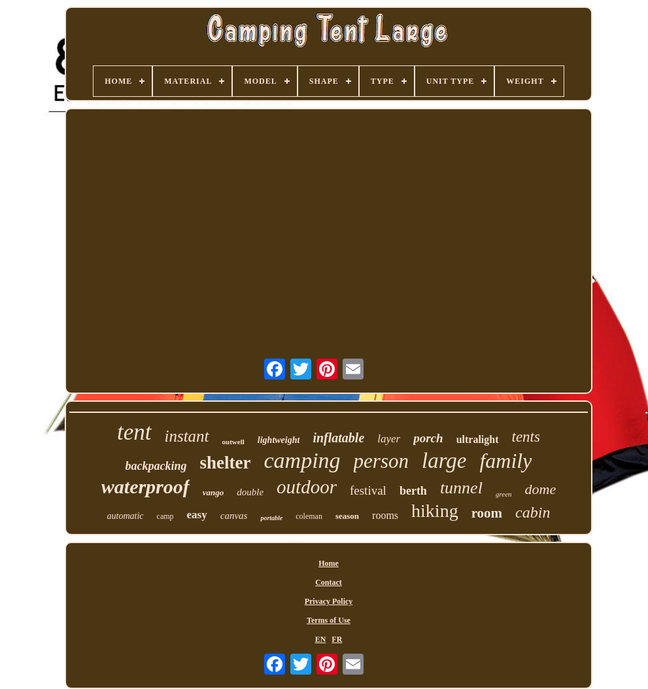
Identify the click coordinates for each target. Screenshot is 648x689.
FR (337, 639)
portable (271, 517)
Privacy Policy (329, 601)
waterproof (145, 486)
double (250, 492)
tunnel (461, 487)
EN (320, 639)
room (486, 513)
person (381, 461)
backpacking (156, 465)
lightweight (279, 440)
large (444, 460)
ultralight (477, 439)
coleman (309, 516)
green (504, 494)
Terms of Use (328, 620)
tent (134, 432)
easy (197, 514)
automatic (125, 516)
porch (428, 438)
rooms (385, 515)
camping (302, 460)
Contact (328, 582)
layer (388, 439)
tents (526, 437)
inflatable (338, 438)
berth (413, 490)
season (347, 516)
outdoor (307, 486)
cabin (532, 512)
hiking (434, 511)
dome (540, 489)
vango (213, 492)
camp (165, 516)
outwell (233, 442)
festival (368, 490)
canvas (234, 515)
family (505, 460)
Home (328, 563)
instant (187, 436)
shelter (225, 462)
